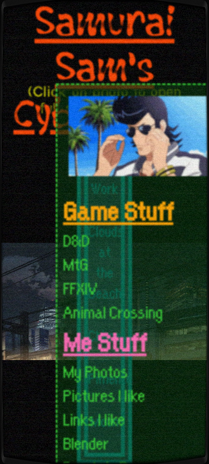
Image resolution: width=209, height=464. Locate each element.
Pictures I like (104, 394)
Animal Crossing (113, 311)
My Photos (95, 370)
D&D (76, 239)
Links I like (94, 418)
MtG (75, 263)
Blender (86, 442)
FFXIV (80, 287)
